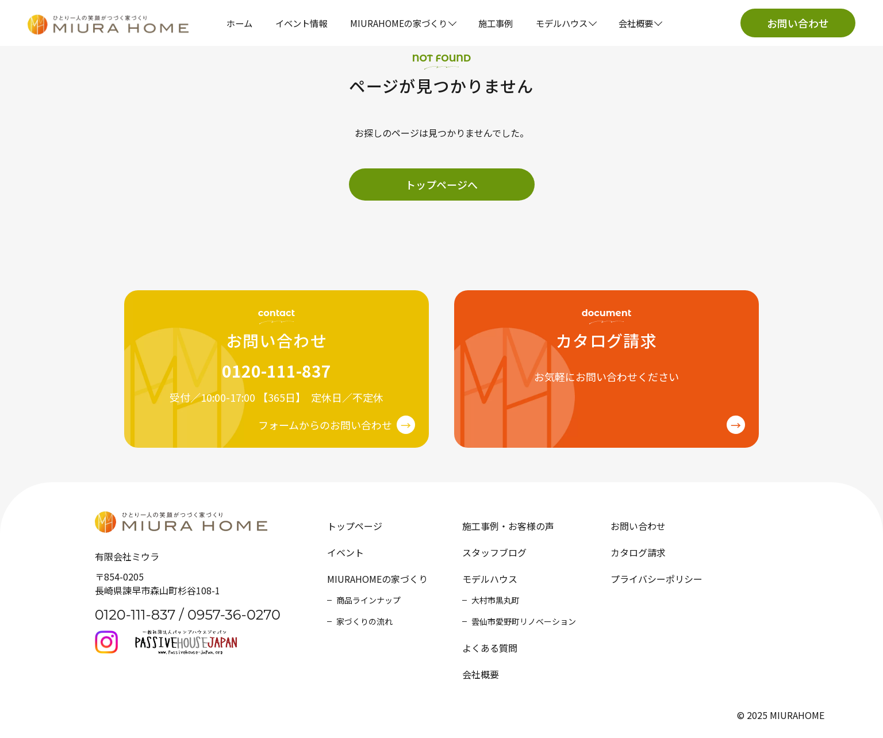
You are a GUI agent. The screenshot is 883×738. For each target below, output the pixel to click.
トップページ (354, 526)
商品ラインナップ (368, 600)
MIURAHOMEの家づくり (377, 579)
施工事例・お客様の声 (508, 526)
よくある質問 (489, 648)
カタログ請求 (638, 552)
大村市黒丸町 (495, 600)
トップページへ (441, 184)
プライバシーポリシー (656, 579)
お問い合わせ (798, 23)
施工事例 (495, 23)
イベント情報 (301, 23)
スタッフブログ (494, 552)
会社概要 (480, 674)
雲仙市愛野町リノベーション (523, 621)
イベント (345, 552)
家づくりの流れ (364, 621)
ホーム (239, 23)
